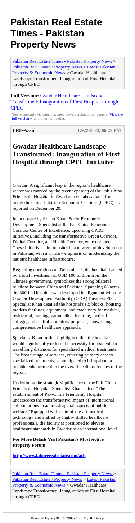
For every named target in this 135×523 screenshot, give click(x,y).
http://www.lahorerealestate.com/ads (49, 455)
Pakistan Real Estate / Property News (47, 67)
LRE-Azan (23, 130)
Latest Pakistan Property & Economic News (64, 69)
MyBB (55, 518)
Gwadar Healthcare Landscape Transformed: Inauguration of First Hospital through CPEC (64, 102)
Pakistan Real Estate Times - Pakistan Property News (56, 33)
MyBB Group (93, 518)
